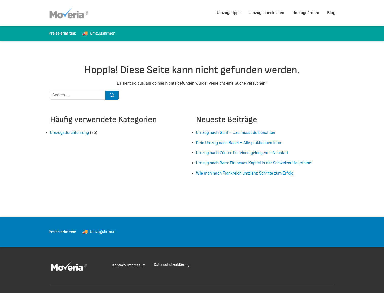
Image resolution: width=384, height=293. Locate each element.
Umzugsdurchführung (69, 132)
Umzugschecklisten (266, 12)
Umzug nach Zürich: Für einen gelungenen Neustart (242, 152)
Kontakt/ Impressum (129, 265)
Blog (331, 12)
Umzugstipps (228, 12)
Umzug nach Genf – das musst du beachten (235, 132)
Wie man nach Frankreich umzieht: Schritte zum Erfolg (245, 173)
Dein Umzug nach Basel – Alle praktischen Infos (239, 142)
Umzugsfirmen (305, 12)
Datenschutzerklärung (171, 265)
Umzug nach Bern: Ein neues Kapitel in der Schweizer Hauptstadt (254, 163)
